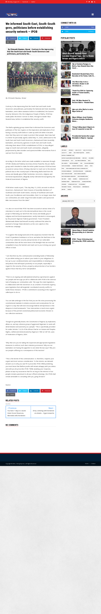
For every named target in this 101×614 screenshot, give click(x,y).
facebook (25, 2)
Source (8, 385)
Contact (93, 463)
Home (86, 463)
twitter (33, 2)
